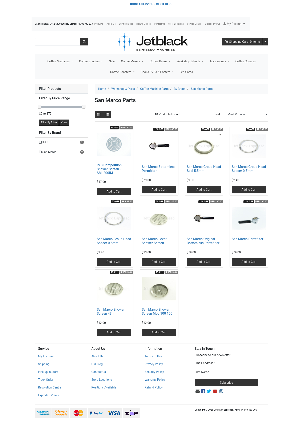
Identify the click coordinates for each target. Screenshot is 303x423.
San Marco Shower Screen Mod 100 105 (157, 311)
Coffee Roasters (121, 72)
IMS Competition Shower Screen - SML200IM (109, 169)
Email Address (205, 363)
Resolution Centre (49, 387)
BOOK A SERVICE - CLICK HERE (151, 4)
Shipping (43, 364)
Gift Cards (186, 72)
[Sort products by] (246, 114)
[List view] (107, 114)
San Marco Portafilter (247, 239)
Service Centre (194, 24)
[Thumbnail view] (99, 114)
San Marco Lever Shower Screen (154, 241)
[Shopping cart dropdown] (265, 41)
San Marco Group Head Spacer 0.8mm (114, 241)
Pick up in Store (48, 372)
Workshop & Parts (189, 61)
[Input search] (57, 41)
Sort (217, 114)
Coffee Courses (245, 61)
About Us (111, 24)
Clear (64, 122)
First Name (202, 372)
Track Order (45, 379)
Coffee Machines (58, 61)
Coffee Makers (131, 61)
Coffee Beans (159, 61)
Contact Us (159, 24)
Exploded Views (212, 24)
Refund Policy (154, 387)
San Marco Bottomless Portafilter (158, 169)
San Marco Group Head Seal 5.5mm (204, 169)
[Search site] (84, 41)
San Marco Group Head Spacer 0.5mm (249, 169)
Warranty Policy (155, 379)
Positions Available (103, 387)
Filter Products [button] (50, 89)
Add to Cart (114, 191)
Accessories (218, 61)
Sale (112, 61)
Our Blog (97, 364)
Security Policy (154, 372)
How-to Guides (143, 24)
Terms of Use (153, 356)
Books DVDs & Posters (156, 72)
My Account (46, 356)
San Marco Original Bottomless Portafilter (203, 241)
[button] (234, 24)
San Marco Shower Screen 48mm (111, 311)
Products (98, 24)
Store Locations (176, 24)
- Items (242, 41)
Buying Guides (126, 24)
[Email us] (197, 391)
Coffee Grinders (89, 61)
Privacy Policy (154, 364)
